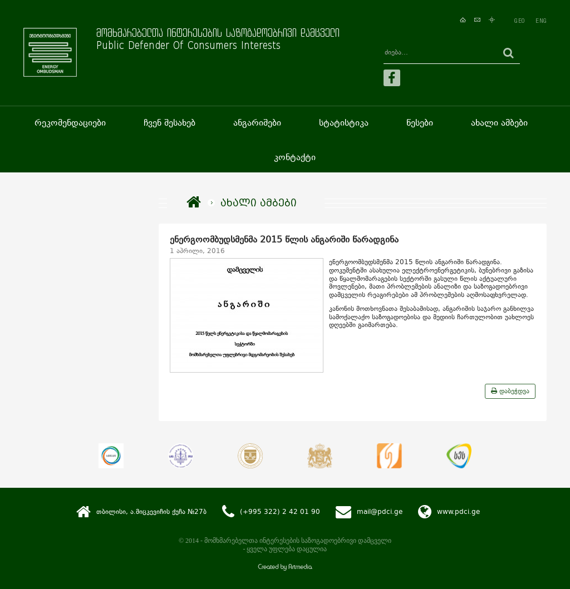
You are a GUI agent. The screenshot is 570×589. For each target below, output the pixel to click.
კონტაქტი (295, 157)
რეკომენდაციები (70, 122)
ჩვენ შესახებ (169, 122)
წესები (419, 122)
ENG (541, 20)
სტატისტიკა (343, 122)
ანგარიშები (257, 122)
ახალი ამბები (499, 122)
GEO (519, 20)
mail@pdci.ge (379, 512)
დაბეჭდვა (510, 391)
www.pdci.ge (458, 512)
